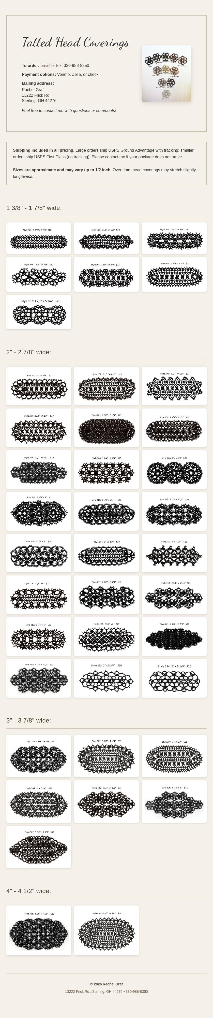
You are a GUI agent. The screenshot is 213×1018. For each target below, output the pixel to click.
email (45, 65)
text (59, 65)
